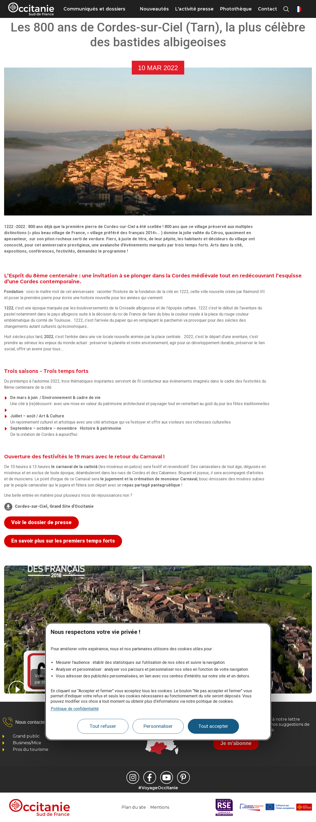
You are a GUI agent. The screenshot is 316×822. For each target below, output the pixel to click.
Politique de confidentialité (75, 708)
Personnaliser (158, 726)
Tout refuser (103, 726)
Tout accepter (213, 726)
